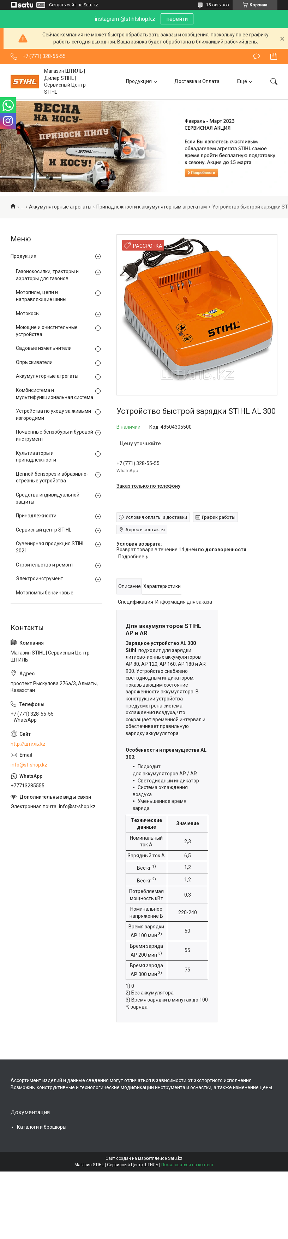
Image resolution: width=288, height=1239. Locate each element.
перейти (177, 19)
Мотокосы (28, 313)
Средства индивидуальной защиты (47, 498)
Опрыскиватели (34, 362)
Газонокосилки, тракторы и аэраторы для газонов (47, 275)
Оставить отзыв (256, 56)
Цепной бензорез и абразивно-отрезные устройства (52, 477)
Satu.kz (175, 1158)
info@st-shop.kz (29, 765)
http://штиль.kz (28, 744)
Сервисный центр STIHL (43, 530)
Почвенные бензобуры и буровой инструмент (54, 435)
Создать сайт (62, 4)
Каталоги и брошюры (41, 1127)
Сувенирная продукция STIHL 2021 (50, 547)
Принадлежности (36, 515)
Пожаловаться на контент (187, 1164)
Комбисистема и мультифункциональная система (54, 393)
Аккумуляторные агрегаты (60, 207)
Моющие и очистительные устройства (47, 330)
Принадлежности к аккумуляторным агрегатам (151, 207)
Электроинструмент (39, 578)
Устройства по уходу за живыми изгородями (53, 414)
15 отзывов (217, 4)
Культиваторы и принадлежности (36, 456)
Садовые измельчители (44, 348)
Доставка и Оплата (197, 81)
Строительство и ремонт (44, 565)
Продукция (139, 81)
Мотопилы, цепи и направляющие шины (41, 295)
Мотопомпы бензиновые (44, 592)
